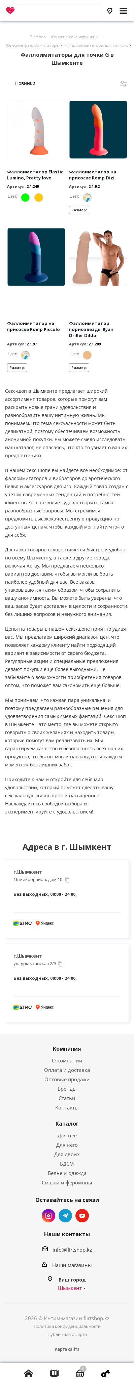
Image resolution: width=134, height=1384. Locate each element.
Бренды (67, 1088)
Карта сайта (67, 1349)
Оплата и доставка (67, 1069)
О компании (67, 1060)
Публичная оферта (67, 1334)
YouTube (82, 1215)
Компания (67, 1048)
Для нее (67, 1135)
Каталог (67, 1123)
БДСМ (67, 1163)
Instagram (48, 1215)
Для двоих (67, 1154)
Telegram (65, 1215)
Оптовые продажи (67, 1079)
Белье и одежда (67, 1173)
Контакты (67, 1107)
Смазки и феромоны (67, 1182)
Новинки (25, 83)
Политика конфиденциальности (67, 1326)
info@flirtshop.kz (72, 1249)
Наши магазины (72, 1265)
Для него (67, 1144)
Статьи (67, 1098)
